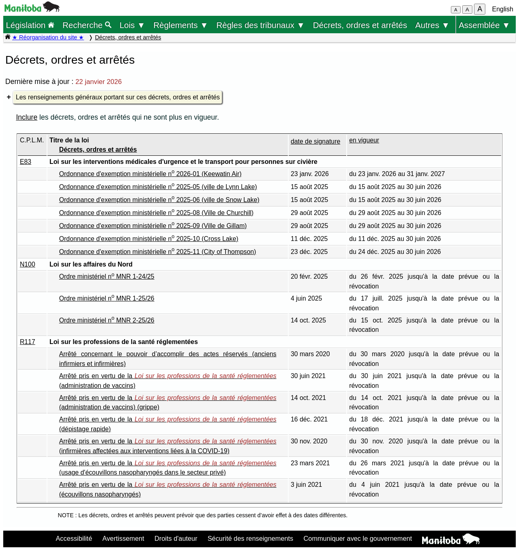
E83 (25, 161)
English (502, 9)
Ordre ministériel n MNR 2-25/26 (106, 320)
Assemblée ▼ (484, 25)
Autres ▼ (432, 25)
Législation (30, 25)
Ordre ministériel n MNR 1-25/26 (106, 298)
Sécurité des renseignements (250, 538)
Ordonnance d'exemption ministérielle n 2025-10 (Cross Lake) (148, 238)
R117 (27, 341)
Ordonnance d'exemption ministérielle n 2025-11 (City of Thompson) (157, 251)
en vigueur (364, 140)
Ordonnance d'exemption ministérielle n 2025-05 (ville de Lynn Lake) (158, 186)
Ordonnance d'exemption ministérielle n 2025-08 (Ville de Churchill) (156, 212)
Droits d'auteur (175, 538)
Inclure (26, 117)
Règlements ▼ (180, 25)
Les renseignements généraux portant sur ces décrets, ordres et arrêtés (118, 97)
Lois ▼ (133, 25)
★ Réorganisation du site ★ (48, 37)
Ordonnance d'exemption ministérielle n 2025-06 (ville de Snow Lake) (159, 199)
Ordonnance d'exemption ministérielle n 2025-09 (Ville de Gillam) (153, 225)
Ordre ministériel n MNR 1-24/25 (106, 276)
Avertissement (123, 538)
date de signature (315, 141)
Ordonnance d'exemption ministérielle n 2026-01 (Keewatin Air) (150, 173)
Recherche (87, 25)
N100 (27, 264)
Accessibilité (74, 538)
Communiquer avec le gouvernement (358, 538)
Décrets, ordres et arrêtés (360, 25)
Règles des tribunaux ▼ (261, 25)
